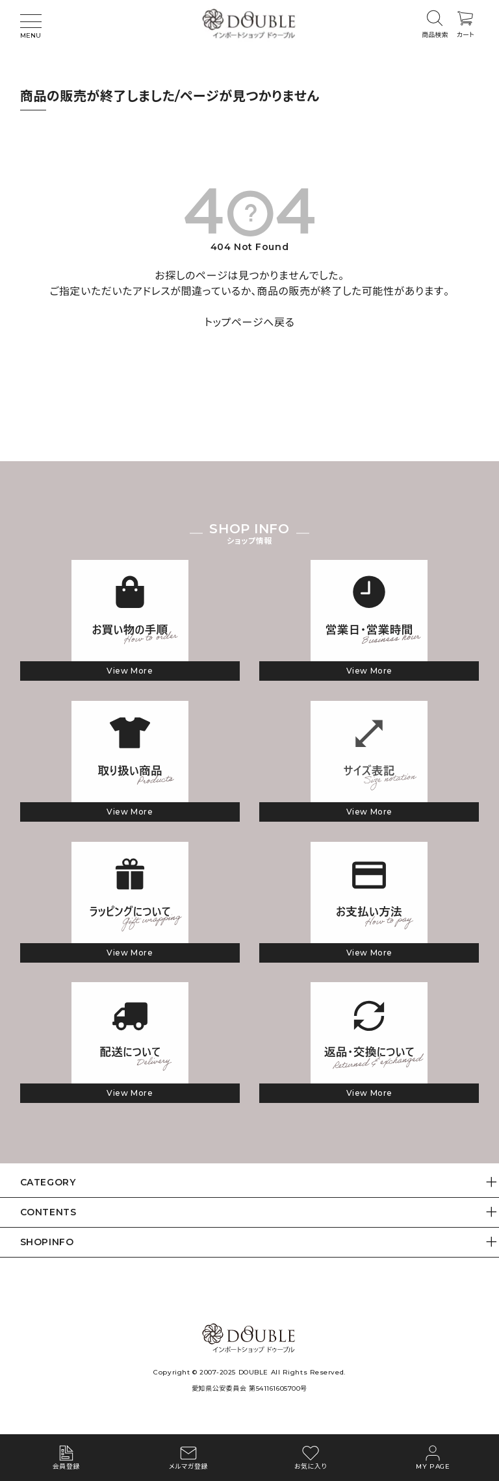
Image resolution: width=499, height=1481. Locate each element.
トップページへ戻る (250, 322)
